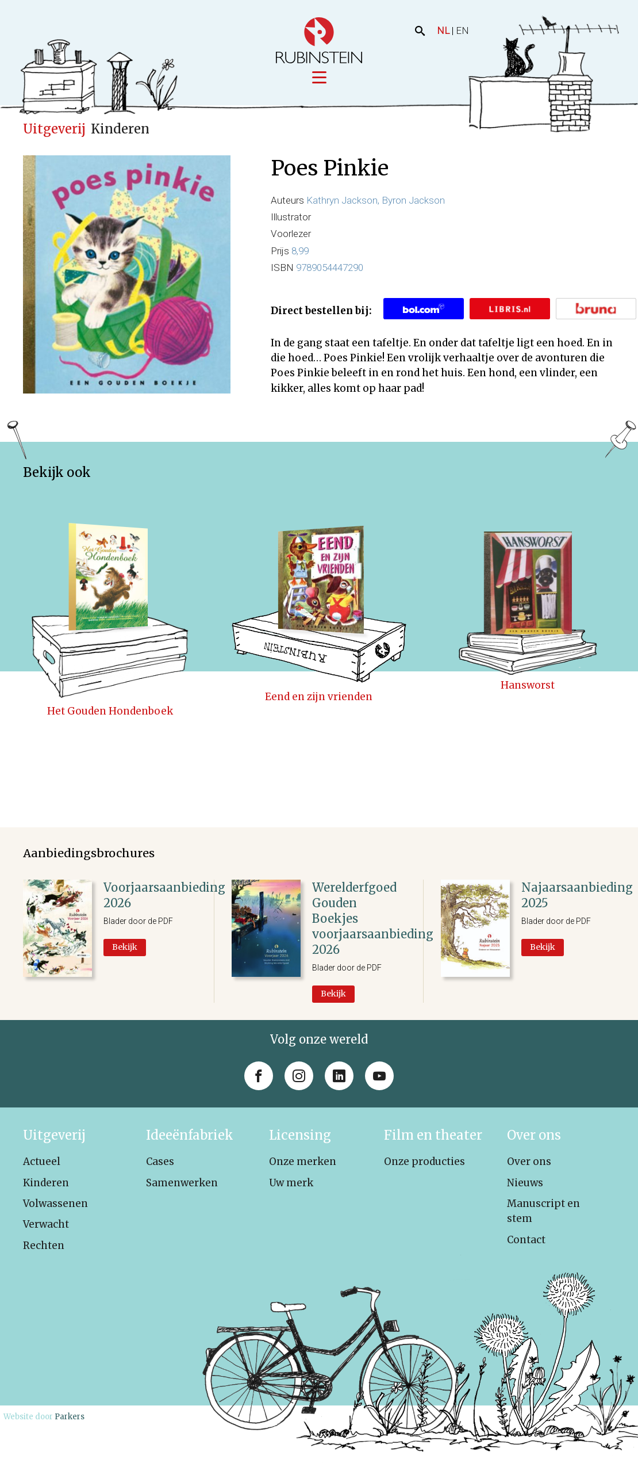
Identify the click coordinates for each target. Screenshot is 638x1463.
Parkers (69, 1417)
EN (462, 30)
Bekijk (124, 947)
